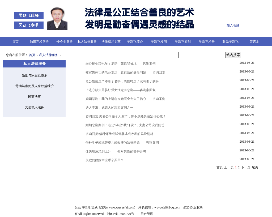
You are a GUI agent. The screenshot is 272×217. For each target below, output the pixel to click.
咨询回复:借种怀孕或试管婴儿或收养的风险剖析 (119, 134)
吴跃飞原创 (183, 42)
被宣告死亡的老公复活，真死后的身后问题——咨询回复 (125, 72)
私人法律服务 (87, 42)
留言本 (254, 42)
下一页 (245, 167)
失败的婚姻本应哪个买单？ (105, 160)
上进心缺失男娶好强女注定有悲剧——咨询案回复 (121, 90)
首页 (15, 42)
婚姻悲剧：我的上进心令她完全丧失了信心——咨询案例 (125, 99)
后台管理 (147, 214)
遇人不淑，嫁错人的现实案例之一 (109, 107)
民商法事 (34, 97)
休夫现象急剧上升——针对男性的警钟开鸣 (116, 151)
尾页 (255, 167)
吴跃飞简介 (135, 42)
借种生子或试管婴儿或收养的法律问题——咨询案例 (122, 142)
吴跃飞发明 (159, 42)
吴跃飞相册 (207, 42)
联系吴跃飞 (231, 42)
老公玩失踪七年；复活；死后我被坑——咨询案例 (121, 64)
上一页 (229, 167)
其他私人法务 (34, 107)
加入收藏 (233, 25)
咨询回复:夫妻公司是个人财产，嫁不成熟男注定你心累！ (126, 116)
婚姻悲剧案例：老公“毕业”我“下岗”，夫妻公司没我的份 (125, 125)
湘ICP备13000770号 (120, 214)
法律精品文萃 (111, 42)
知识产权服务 (39, 42)
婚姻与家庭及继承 (34, 75)
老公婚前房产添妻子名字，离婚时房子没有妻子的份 (122, 81)
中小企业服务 (63, 42)
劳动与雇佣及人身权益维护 (34, 86)
